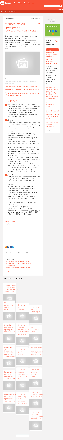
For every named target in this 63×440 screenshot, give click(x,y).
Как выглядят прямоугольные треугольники (37, 394)
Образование (8, 11)
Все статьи (52, 131)
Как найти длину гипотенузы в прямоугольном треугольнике (10, 351)
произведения (32, 114)
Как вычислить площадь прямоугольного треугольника (10, 375)
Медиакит (49, 19)
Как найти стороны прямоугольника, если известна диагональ (24, 329)
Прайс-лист (55, 19)
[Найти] (60, 6)
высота (32, 110)
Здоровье (31, 3)
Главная (2, 11)
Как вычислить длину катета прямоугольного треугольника (37, 288)
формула (16, 108)
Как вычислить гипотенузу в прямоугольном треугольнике (10, 397)
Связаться (52, 21)
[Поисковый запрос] (53, 6)
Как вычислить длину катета (8, 306)
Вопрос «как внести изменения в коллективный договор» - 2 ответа (23, 94)
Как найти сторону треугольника (23, 287)
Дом (25, 3)
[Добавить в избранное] (39, 23)
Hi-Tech (20, 3)
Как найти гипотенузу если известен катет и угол (22, 398)
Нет (27, 252)
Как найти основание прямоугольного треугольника (10, 328)
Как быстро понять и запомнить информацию (52, 124)
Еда (15, 3)
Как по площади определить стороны (18, 261)
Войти (60, 9)
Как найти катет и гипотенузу (35, 309)
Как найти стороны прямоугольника (18, 267)
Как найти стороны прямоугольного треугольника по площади (22, 90)
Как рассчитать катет (35, 329)
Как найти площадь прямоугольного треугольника (37, 415)
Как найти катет (8, 286)
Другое (14, 11)
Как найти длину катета (21, 351)
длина (34, 124)
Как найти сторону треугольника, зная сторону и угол (23, 374)
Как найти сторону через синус (35, 373)
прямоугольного (34, 122)
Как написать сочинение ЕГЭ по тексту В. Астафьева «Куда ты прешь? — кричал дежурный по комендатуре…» (52, 93)
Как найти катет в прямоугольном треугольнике (37, 350)
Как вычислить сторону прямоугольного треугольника (19, 264)
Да (19, 252)
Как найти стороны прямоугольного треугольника (21, 86)
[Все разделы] (62, 3)
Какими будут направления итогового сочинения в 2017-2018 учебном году (51, 57)
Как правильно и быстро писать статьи (51, 104)
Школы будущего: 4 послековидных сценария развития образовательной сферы (52, 114)
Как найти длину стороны (21, 307)
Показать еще (23, 436)
